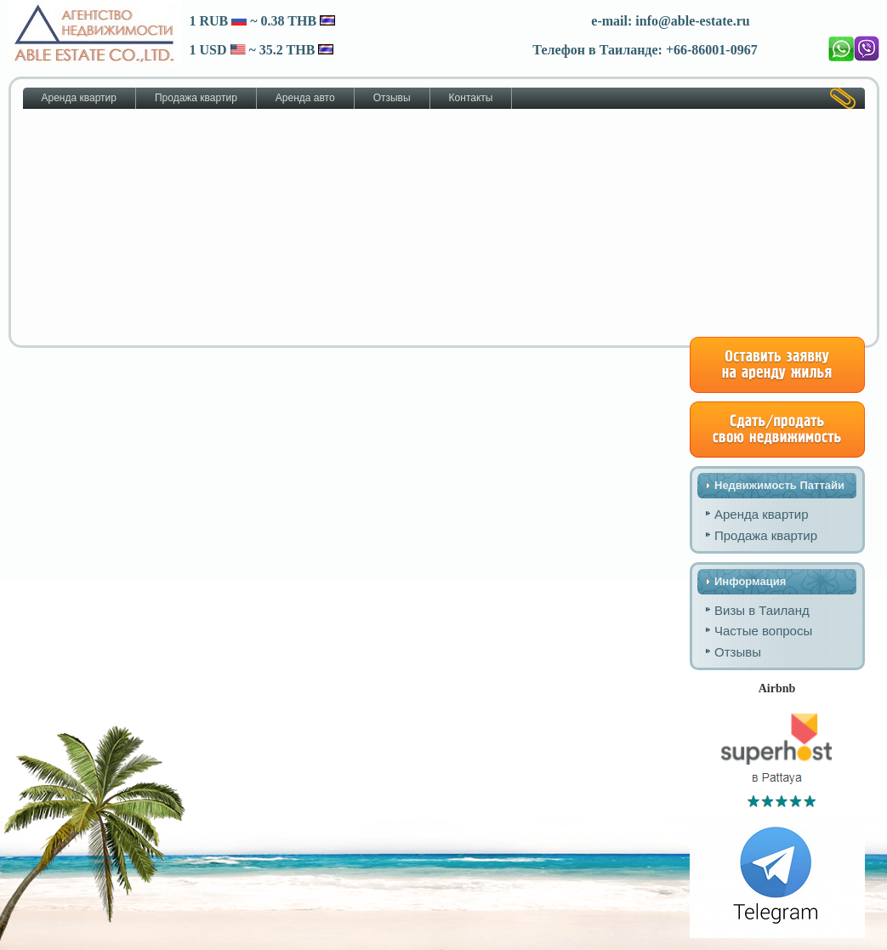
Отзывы (392, 98)
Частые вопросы (763, 630)
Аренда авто (305, 98)
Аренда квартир (79, 98)
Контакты (471, 98)
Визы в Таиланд (762, 610)
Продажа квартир (196, 98)
